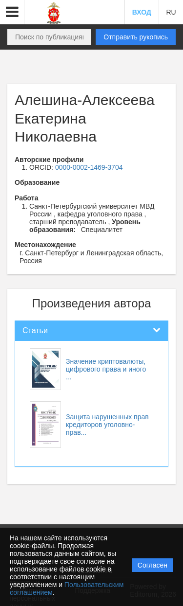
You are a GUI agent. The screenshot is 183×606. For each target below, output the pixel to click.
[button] (12, 12)
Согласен (152, 565)
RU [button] (171, 12)
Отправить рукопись (135, 37)
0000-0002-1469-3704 (89, 167)
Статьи (35, 330)
